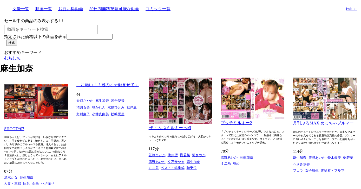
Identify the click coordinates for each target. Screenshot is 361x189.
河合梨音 (117, 101)
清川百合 (83, 107)
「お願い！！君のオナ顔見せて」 (107, 85)
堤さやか (199, 155)
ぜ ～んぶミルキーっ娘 (170, 127)
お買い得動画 (70, 9)
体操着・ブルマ (332, 170)
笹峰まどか (157, 155)
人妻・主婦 (12, 183)
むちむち (12, 58)
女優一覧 (20, 9)
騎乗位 (192, 168)
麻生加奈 (26, 177)
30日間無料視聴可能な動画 (114, 9)
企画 (35, 183)
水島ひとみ (116, 107)
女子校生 (312, 170)
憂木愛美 (334, 158)
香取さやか (84, 101)
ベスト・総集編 (173, 168)
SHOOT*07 (14, 129)
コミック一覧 (158, 9)
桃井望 (173, 155)
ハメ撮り (47, 183)
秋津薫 (132, 107)
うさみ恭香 (301, 164)
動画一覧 (43, 9)
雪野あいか (157, 162)
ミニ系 (154, 168)
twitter (351, 8)
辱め (236, 163)
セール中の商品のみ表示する (31, 20)
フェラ (298, 170)
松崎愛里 (117, 114)
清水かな (11, 177)
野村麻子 (83, 114)
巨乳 (26, 183)
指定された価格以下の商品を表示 (35, 36)
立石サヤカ (176, 162)
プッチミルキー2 (236, 123)
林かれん (99, 107)
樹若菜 (185, 155)
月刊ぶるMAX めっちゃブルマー (323, 123)
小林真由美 (100, 114)
